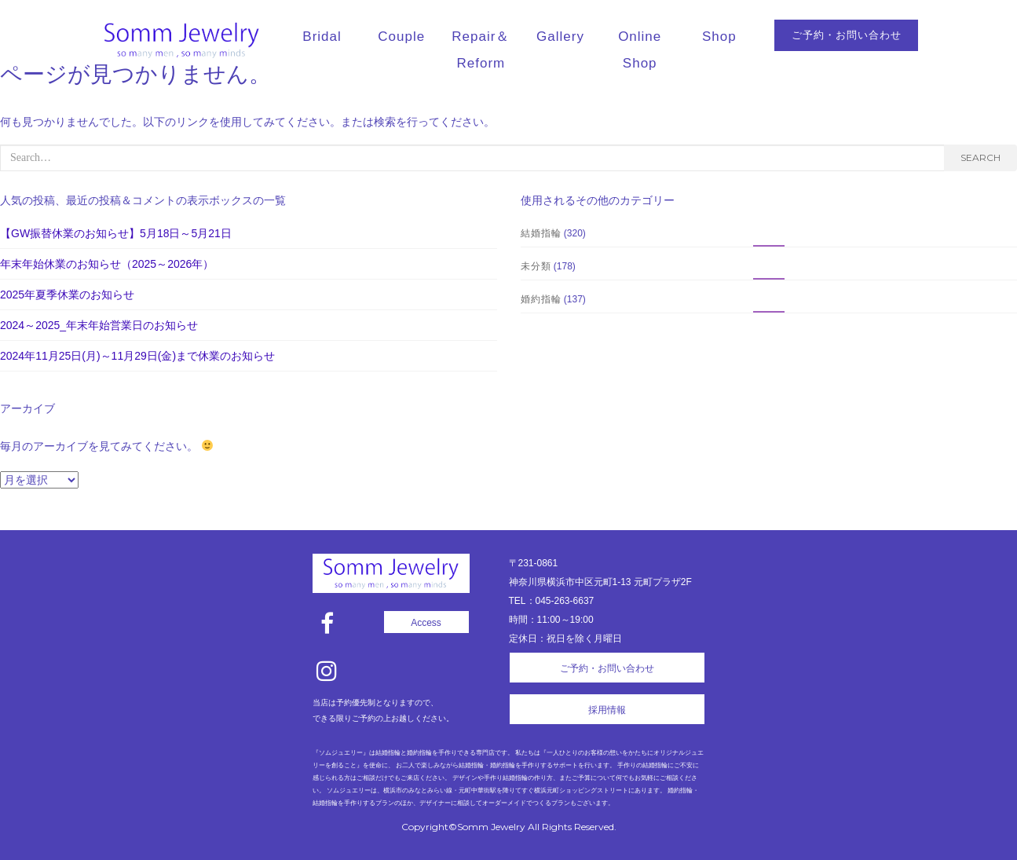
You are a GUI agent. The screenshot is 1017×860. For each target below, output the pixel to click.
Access (426, 622)
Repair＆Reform (481, 50)
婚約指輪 (541, 299)
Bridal (321, 36)
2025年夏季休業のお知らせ (67, 294)
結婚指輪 (541, 233)
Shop (719, 36)
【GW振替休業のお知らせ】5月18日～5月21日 (116, 233)
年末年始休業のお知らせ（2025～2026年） (107, 264)
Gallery (560, 36)
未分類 (536, 266)
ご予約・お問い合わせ (847, 35)
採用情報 (607, 709)
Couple (401, 36)
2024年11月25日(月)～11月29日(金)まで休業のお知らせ (137, 355)
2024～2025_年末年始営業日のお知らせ (99, 325)
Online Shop (639, 50)
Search (980, 157)
